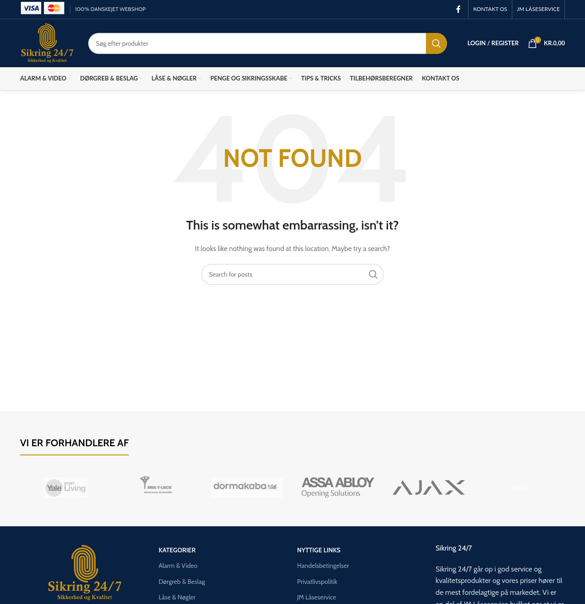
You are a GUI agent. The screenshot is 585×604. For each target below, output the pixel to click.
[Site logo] (47, 42)
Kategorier (177, 550)
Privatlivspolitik (317, 581)
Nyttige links (318, 550)
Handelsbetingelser (323, 565)
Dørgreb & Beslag (182, 581)
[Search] (267, 43)
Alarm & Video (178, 565)
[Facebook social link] (458, 9)
